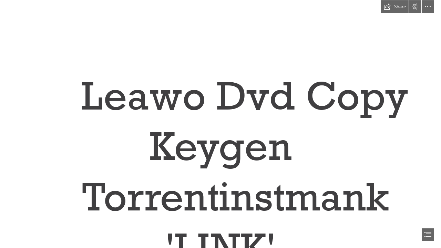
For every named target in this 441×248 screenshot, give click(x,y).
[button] (395, 6)
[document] (220, 124)
